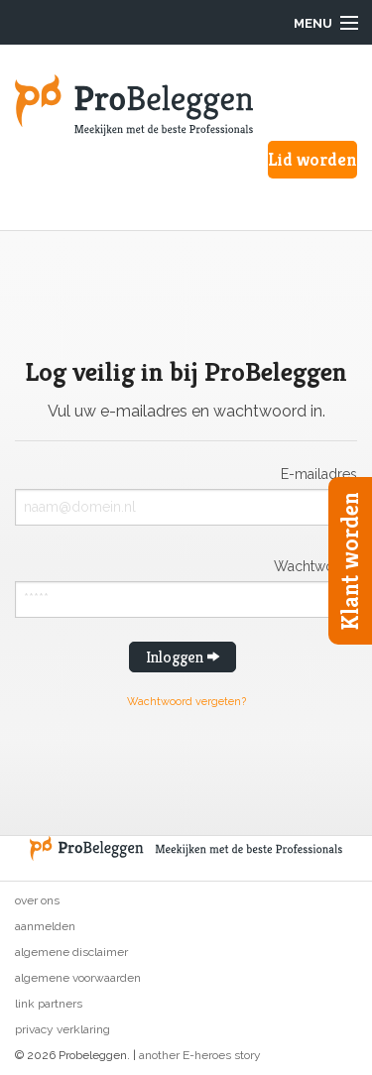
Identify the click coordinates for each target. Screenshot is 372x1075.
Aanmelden (45, 926)
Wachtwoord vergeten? (186, 701)
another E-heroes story (200, 1055)
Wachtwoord (315, 565)
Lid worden (312, 159)
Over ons (37, 900)
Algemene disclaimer (71, 952)
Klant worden (350, 561)
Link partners (48, 1004)
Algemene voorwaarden (78, 978)
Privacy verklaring (62, 1029)
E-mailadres (319, 473)
